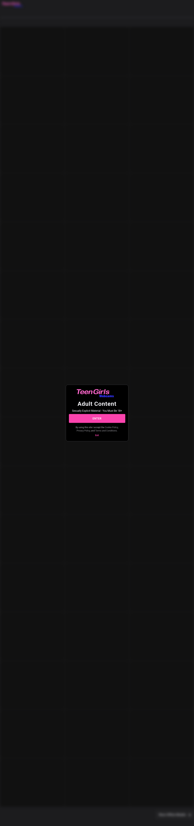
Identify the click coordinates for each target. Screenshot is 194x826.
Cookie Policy (111, 427)
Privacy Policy (83, 430)
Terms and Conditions (106, 430)
